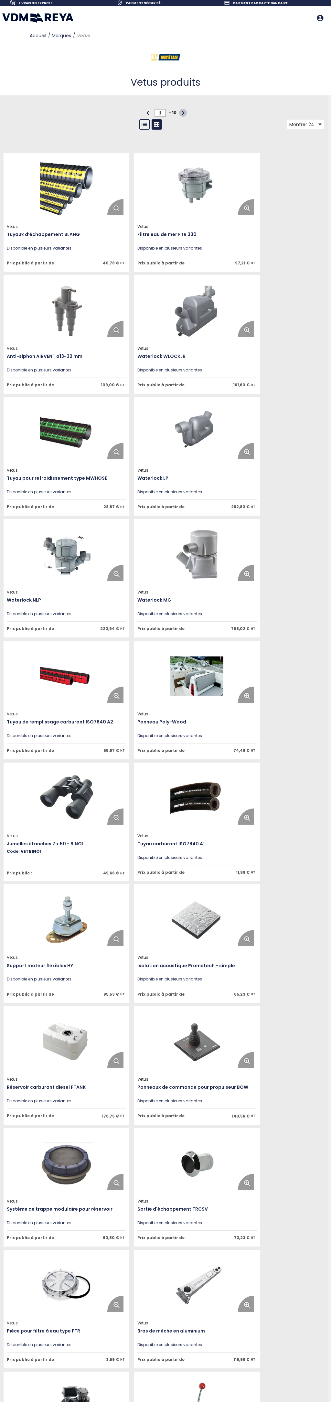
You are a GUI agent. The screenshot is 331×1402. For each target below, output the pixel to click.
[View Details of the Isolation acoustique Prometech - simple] (128, 715)
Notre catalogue (161, 1295)
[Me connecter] (320, 18)
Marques (61, 35)
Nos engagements (91, 1295)
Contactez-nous (89, 1304)
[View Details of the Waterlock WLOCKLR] (43, 321)
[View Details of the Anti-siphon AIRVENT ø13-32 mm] (213, 188)
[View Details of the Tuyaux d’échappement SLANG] (43, 188)
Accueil (38, 35)
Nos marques (158, 1286)
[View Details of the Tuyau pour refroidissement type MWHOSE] (128, 321)
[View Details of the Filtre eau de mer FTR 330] (128, 188)
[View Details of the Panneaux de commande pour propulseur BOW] (43, 848)
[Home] (37, 18)
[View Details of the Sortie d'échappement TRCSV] (213, 848)
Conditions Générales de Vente (103, 1330)
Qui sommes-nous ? (93, 1277)
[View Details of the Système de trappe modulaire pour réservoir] (128, 848)
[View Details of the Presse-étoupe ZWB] (213, 1114)
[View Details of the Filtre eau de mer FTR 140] (128, 1114)
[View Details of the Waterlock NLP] (43, 454)
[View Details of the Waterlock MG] (128, 454)
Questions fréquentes (166, 1312)
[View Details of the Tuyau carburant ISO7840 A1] (213, 587)
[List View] (144, 124)
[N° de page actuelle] (160, 113)
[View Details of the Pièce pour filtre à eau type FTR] (43, 981)
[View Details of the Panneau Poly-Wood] (43, 587)
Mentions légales (90, 1312)
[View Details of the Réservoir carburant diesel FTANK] (213, 715)
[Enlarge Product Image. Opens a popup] (68, 206)
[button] (183, 113)
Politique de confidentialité (99, 1321)
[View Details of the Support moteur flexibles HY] (43, 715)
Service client (158, 1304)
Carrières (82, 1286)
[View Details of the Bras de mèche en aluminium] (128, 981)
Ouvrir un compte (162, 1277)
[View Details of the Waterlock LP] (213, 321)
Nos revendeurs (160, 1321)
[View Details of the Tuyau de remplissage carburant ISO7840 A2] (213, 454)
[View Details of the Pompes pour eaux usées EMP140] (213, 981)
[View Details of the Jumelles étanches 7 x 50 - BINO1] (128, 587)
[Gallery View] (157, 124)
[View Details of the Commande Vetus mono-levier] (43, 1114)
